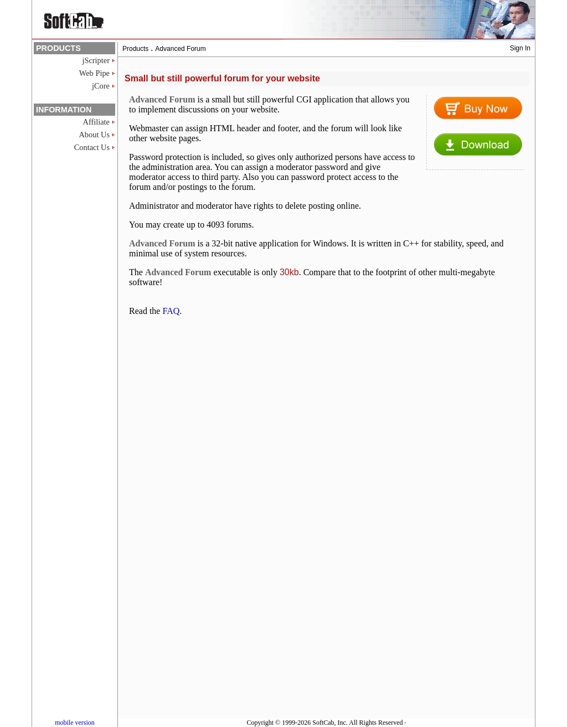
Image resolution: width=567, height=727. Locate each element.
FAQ (170, 311)
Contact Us (92, 147)
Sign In (520, 48)
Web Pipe (94, 73)
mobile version (75, 722)
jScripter (96, 60)
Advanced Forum (180, 49)
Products (135, 49)
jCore (101, 85)
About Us (94, 134)
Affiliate (96, 121)
